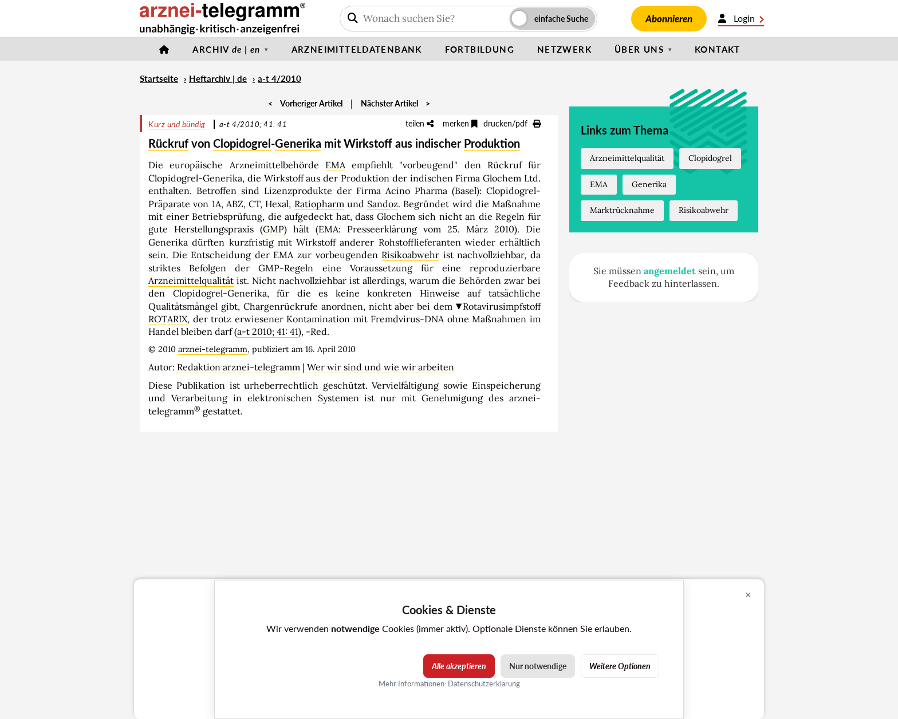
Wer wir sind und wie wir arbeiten (380, 367)
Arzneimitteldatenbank (357, 49)
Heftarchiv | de (218, 78)
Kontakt (718, 49)
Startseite (159, 78)
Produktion (492, 143)
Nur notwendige (537, 666)
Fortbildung (479, 49)
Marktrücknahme (622, 210)
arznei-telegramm (212, 349)
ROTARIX (167, 319)
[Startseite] (164, 49)
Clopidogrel (242, 143)
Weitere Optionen (620, 666)
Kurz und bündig (177, 124)
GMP (273, 229)
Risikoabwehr (410, 254)
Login (741, 18)
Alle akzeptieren (459, 666)
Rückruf (168, 143)
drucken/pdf (512, 123)
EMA (335, 165)
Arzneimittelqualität (191, 280)
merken (460, 123)
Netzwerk (564, 49)
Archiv (226, 49)
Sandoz (382, 204)
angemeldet (670, 270)
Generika (298, 143)
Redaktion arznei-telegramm (238, 367)
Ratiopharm (319, 204)
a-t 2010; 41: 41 (267, 331)
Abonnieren (668, 19)
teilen (419, 123)
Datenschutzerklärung (484, 683)
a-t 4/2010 (279, 78)
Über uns (639, 49)
